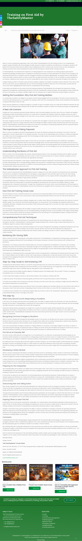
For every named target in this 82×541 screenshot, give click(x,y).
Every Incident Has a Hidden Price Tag (14, 485)
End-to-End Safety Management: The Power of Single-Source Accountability (66, 486)
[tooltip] (1, 16)
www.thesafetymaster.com (10, 458)
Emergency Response (49, 523)
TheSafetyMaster (25, 30)
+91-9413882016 (60, 1)
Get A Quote (70, 500)
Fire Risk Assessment (49, 527)
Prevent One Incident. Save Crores (40, 485)
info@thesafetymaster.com (74, 1)
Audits (44, 514)
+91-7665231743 (50, 1)
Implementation (47, 525)
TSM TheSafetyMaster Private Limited (37, 537)
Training (45, 516)
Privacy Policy (41, 540)
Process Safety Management (51, 518)
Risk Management (48, 520)
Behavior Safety (47, 521)
